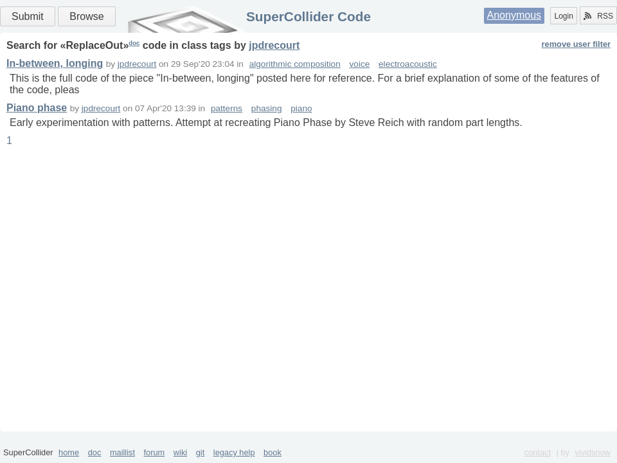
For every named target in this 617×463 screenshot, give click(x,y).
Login (563, 16)
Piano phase (36, 107)
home (68, 452)
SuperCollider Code (308, 16)
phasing (266, 108)
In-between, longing (54, 63)
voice (360, 64)
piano (301, 108)
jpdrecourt (274, 45)
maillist (122, 452)
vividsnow (593, 452)
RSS (598, 16)
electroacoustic (408, 64)
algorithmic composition (295, 64)
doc (134, 42)
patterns (226, 108)
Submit (28, 16)
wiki (180, 452)
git (200, 452)
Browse (86, 16)
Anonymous (514, 15)
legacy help (234, 452)
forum (154, 452)
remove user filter (576, 44)
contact (537, 452)
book (273, 452)
